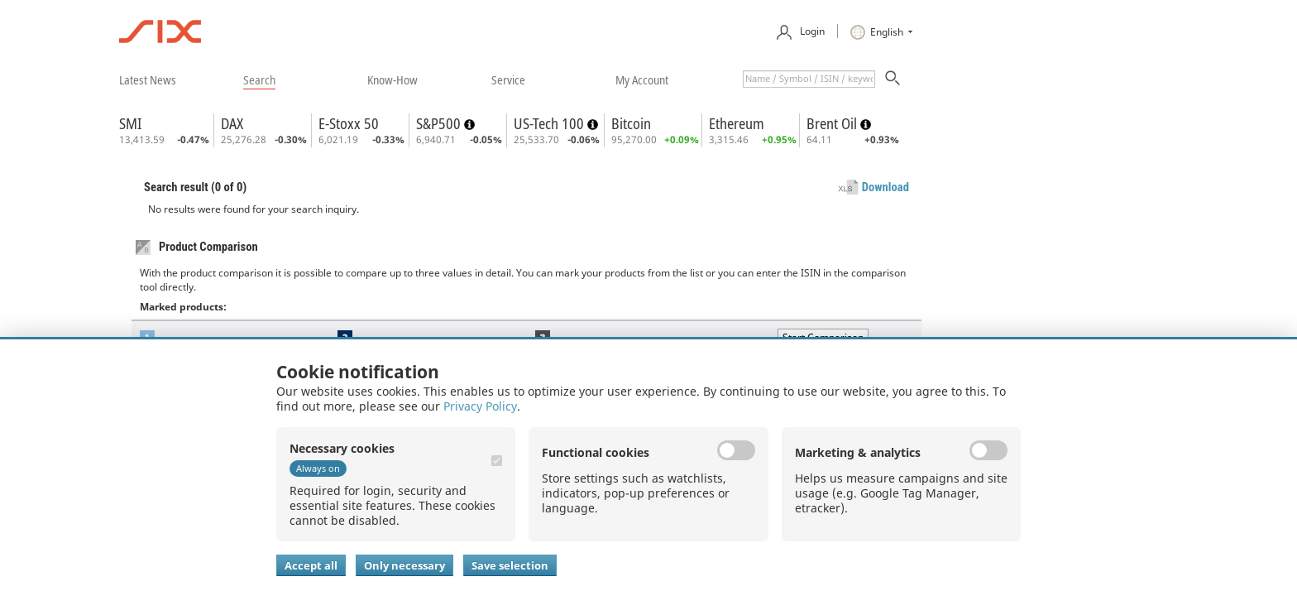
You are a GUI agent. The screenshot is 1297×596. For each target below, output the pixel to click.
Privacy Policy (480, 406)
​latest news (147, 79)
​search (259, 79)
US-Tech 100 (550, 123)
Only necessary (404, 565)
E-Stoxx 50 (348, 123)
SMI (130, 123)
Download (885, 187)
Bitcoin (631, 123)
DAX (232, 123)
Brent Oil (833, 123)
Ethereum (736, 123)
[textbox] (809, 79)
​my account (641, 79)
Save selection (509, 565)
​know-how (392, 79)
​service (508, 79)
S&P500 (440, 123)
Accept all (311, 565)
